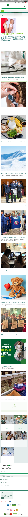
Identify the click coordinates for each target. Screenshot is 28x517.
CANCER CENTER (7, 426)
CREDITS (14, 515)
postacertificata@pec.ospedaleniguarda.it (5, 470)
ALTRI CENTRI (7, 457)
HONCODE (16, 515)
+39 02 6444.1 (25, 6)
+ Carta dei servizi (2, 482)
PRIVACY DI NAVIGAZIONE (6, 515)
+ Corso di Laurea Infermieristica (4, 477)
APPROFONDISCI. (25, 0)
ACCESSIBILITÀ (22, 515)
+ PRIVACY (1, 485)
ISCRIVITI (2, 496)
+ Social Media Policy (3, 487)
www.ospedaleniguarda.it (3, 469)
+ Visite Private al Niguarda (3, 476)
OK (25, 1)
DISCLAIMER (19, 515)
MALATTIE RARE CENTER (20, 441)
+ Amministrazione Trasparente (4, 484)
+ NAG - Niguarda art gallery (4, 479)
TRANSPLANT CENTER (7, 441)
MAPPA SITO (2, 515)
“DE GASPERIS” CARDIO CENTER (20, 426)
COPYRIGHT (11, 515)
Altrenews (14, 405)
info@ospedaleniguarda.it (4, 6)
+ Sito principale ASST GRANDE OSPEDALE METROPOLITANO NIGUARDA (6, 474)
